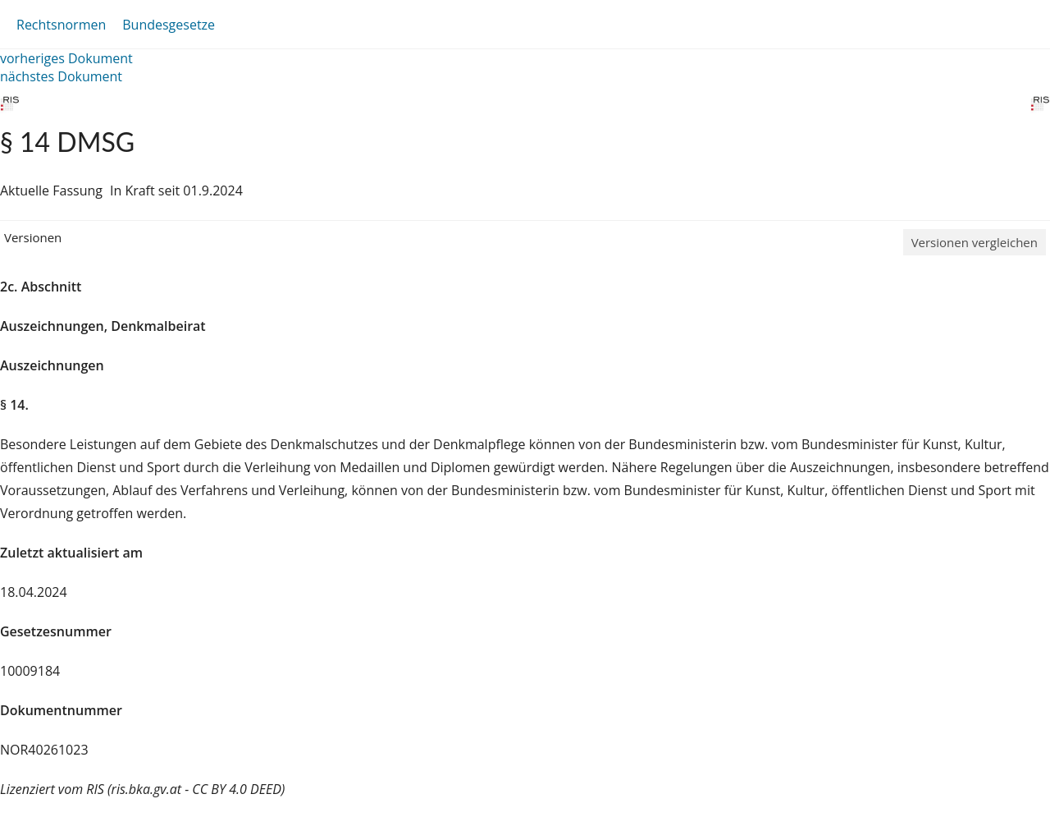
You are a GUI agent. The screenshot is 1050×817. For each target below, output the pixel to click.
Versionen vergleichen (974, 242)
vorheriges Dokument (66, 58)
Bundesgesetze (168, 25)
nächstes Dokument (61, 76)
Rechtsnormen (61, 25)
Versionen (33, 237)
